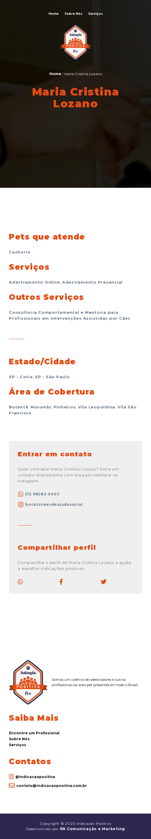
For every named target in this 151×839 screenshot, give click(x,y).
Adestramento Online (34, 282)
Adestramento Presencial (92, 282)
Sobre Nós (73, 14)
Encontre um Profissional (34, 733)
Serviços (95, 14)
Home (54, 14)
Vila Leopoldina (96, 407)
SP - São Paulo (52, 376)
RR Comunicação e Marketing (92, 829)
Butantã (18, 407)
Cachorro (20, 252)
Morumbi (40, 407)
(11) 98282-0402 (38, 494)
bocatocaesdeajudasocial (50, 504)
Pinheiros (65, 407)
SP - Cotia (21, 376)
